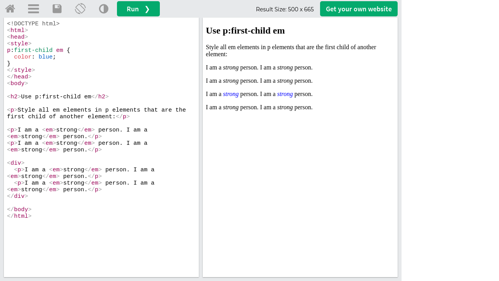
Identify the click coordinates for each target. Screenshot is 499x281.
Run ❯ (138, 8)
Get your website (359, 8)
